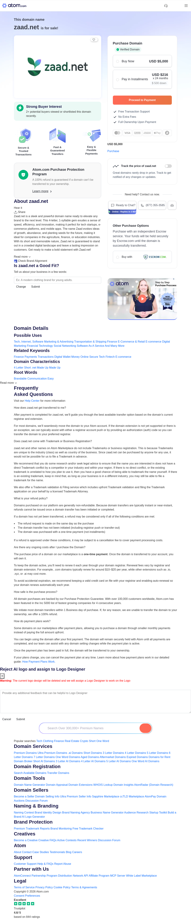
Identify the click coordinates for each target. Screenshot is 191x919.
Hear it (18, 207)
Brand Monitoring (61, 828)
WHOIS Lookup (103, 784)
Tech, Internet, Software (28, 341)
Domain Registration (37, 766)
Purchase (113, 151)
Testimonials (57, 852)
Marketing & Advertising (58, 341)
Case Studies (40, 852)
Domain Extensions (81, 784)
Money (75, 356)
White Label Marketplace (141, 875)
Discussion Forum (36, 800)
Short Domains (93, 752)
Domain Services (33, 746)
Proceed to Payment (148, 100)
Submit (35, 286)
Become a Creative (26, 840)
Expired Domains (137, 757)
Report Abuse (62, 863)
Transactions (46, 356)
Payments (31, 356)
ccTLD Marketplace (132, 796)
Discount (168, 166)
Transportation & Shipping (90, 341)
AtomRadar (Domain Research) (153, 784)
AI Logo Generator (33, 816)
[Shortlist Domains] (172, 5)
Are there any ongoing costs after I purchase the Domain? (49, 547)
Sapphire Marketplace (105, 796)
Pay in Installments (142, 79)
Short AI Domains (44, 761)
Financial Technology (40, 345)
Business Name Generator (107, 812)
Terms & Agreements (84, 887)
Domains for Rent (159, 757)
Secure (93, 356)
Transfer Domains (58, 772)
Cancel (6, 719)
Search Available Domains (30, 772)
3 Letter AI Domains (68, 761)
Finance (112, 341)
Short (27, 367)
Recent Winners (87, 840)
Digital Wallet (62, 356)
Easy (51, 378)
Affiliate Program (99, 875)
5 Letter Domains (157, 752)
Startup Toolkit (158, 812)
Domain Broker (23, 761)
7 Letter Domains (44, 757)
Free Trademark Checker (88, 828)
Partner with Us (31, 869)
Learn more (42, 191)
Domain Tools (29, 778)
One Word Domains (68, 757)
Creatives (24, 834)
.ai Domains (75, 752)
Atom (20, 845)
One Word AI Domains (145, 761)
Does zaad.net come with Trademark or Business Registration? (53, 441)
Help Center (32, 400)
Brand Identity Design (48, 812)
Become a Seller (24, 796)
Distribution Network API (73, 875)
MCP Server (117, 875)
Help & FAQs (45, 863)
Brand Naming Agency (76, 812)
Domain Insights (123, 784)
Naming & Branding (36, 806)
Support (23, 857)
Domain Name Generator (29, 784)
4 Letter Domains (135, 752)
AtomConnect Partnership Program (35, 875)
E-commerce (154, 341)
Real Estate (72, 741)
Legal (20, 881)
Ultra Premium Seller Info (75, 796)
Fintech (110, 356)
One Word (102, 741)
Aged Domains (90, 757)
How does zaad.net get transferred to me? (40, 407)
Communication (37, 378)
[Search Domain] (145, 728)
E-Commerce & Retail (131, 341)
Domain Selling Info (47, 796)
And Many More (114, 345)
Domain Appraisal (57, 784)
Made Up (42, 367)
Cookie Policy (62, 887)
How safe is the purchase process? (35, 591)
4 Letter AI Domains (93, 761)
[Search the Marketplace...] (57, 280)
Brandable (20, 378)
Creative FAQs (47, 840)
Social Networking (65, 345)
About (17, 852)
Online (84, 356)
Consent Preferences (27, 895)
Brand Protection (33, 822)
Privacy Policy (44, 887)
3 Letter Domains (113, 752)
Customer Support (25, 863)
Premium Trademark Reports (32, 828)
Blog (68, 852)
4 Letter (18, 367)
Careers (77, 852)
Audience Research (136, 812)
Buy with (142, 257)
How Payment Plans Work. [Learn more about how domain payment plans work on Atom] (38, 661)
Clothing (48, 741)
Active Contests (67, 840)
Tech (102, 356)
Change (21, 286)
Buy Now (142, 61)
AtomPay (150, 796)
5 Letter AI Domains (118, 761)
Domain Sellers (31, 790)
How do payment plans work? (32, 621)
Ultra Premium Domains (52, 752)
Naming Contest (24, 812)
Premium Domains (25, 752)
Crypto (84, 741)
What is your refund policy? (31, 498)
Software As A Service (90, 345)
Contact (27, 852)
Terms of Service (24, 887)
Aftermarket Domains (113, 757)
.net (34, 367)
